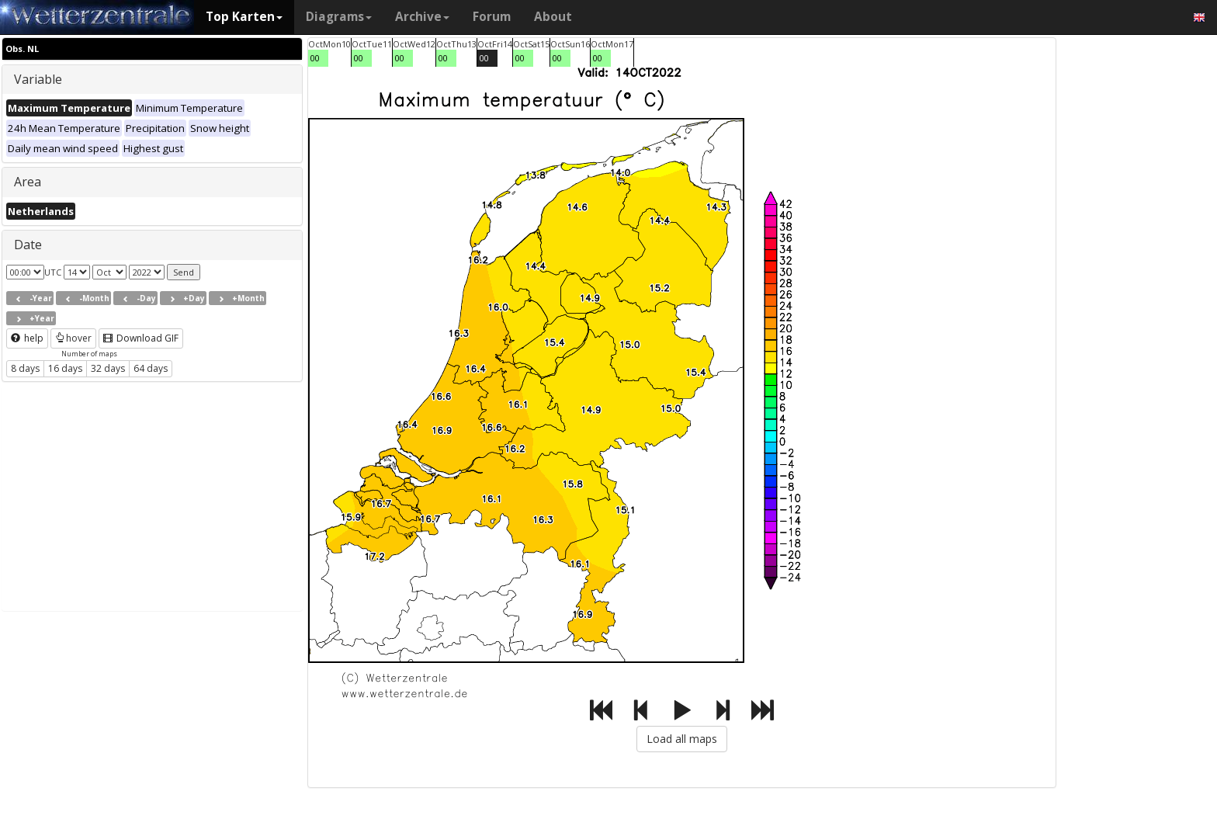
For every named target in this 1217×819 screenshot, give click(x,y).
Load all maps (682, 738)
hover (73, 338)
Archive (422, 17)
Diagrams (339, 17)
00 (315, 58)
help (27, 338)
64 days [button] (150, 368)
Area (27, 181)
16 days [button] (65, 368)
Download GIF (141, 338)
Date (28, 244)
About (553, 17)
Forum (492, 17)
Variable (38, 79)
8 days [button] (25, 368)
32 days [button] (108, 368)
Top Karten (244, 17)
